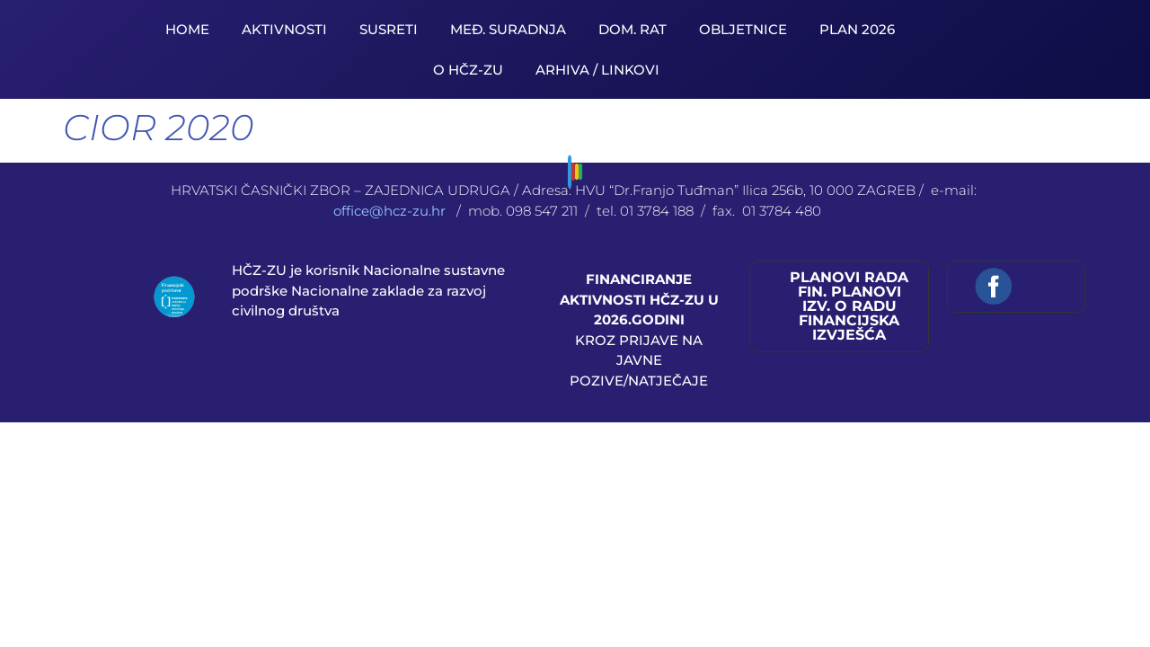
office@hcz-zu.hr (391, 210)
